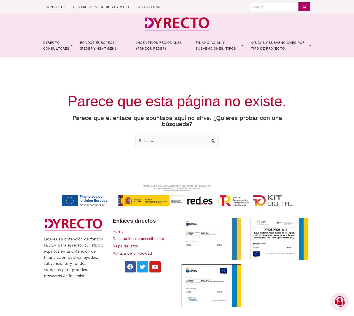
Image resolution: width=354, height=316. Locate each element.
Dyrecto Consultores (58, 45)
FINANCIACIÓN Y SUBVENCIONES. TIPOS (219, 45)
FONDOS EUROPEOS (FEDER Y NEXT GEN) (98, 45)
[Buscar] (274, 6)
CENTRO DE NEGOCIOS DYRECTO (101, 7)
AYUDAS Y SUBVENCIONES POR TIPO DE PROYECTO (281, 45)
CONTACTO (55, 7)
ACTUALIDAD (150, 7)
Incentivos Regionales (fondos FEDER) (159, 45)
